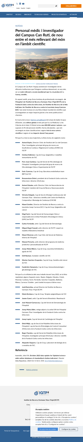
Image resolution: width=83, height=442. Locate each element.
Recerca (18, 14)
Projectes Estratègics (59, 14)
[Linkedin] (20, 4)
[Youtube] (23, 4)
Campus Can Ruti (40, 83)
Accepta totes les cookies (48, 429)
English (28, 8)
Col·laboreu (71, 6)
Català (18, 8)
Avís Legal (26, 431)
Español (23, 8)
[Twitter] (17, 4)
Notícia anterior (32, 370)
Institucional (49, 83)
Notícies (19, 26)
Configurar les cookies (69, 429)
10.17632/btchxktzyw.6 (53, 361)
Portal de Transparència (11, 431)
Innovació (27, 14)
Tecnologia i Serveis (41, 14)
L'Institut (9, 14)
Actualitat (73, 14)
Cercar (56, 6)
